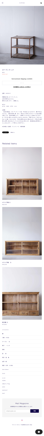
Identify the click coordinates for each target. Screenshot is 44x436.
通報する (13, 132)
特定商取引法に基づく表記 (26, 424)
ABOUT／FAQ (6, 383)
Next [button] (42, 35)
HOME (4, 380)
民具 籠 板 (5, 357)
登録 (34, 411)
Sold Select (5, 369)
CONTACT (5, 390)
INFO (3, 387)
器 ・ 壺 (4, 353)
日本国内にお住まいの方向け (22, 87)
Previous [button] (1, 35)
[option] (22, 35)
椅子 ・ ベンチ (6, 345)
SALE (3, 373)
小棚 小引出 (5, 337)
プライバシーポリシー (16, 424)
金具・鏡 (4, 361)
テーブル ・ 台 (6, 341)
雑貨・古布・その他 (7, 365)
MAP (3, 393)
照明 (3, 349)
